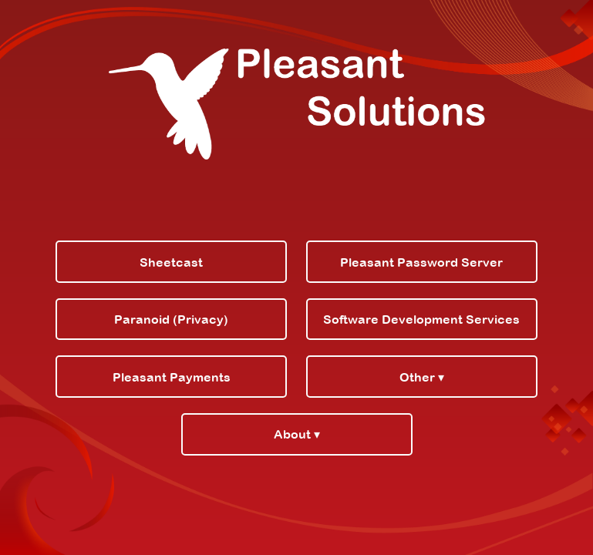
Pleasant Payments (172, 377)
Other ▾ (421, 377)
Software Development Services (421, 319)
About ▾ (297, 434)
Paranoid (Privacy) (171, 319)
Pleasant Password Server (421, 262)
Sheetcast (171, 262)
